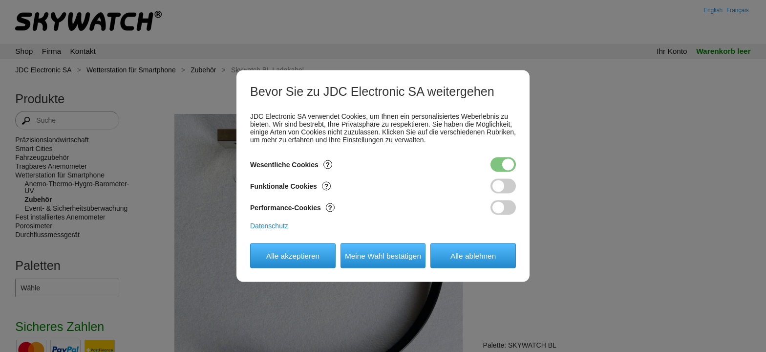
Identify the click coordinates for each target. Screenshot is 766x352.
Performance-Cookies (292, 208)
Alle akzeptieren (293, 255)
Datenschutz (269, 226)
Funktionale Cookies (290, 186)
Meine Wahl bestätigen (383, 255)
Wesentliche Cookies (291, 165)
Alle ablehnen (473, 255)
